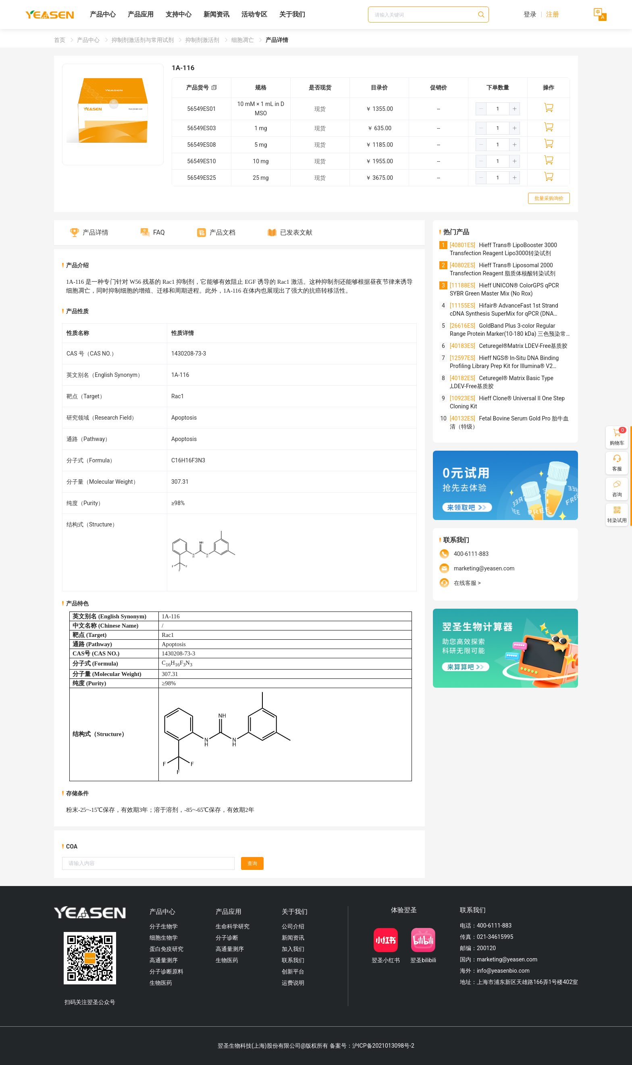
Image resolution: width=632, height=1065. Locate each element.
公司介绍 (293, 926)
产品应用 (141, 14)
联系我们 (293, 960)
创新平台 (293, 971)
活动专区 (254, 14)
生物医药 (161, 983)
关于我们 (292, 14)
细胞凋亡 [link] (243, 40)
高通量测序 (164, 960)
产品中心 (103, 14)
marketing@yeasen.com (484, 568)
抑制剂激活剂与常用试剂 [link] (143, 40)
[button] (481, 109)
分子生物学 (164, 926)
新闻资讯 (216, 14)
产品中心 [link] (89, 40)
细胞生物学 (164, 937)
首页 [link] (60, 40)
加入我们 (293, 949)
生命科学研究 (232, 926)
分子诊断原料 (166, 971)
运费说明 (293, 983)
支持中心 (178, 14)
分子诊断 (227, 937)
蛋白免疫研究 (166, 949)
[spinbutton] (498, 108)
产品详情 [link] (277, 40)
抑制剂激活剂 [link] (202, 40)
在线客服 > (467, 583)
